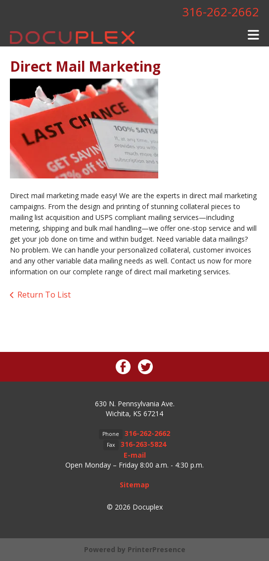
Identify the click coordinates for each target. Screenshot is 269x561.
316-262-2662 (220, 11)
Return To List (44, 294)
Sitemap (134, 484)
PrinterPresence (156, 549)
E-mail (135, 455)
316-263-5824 (143, 444)
